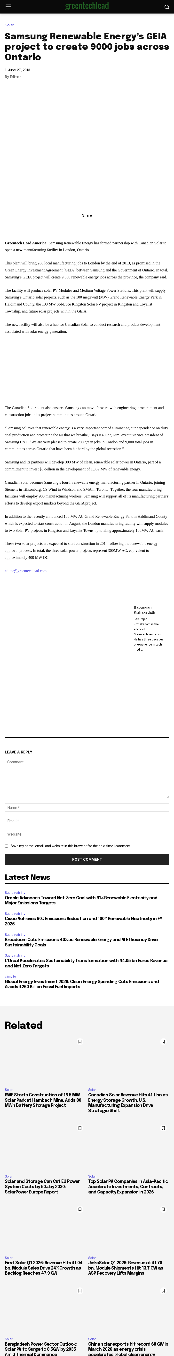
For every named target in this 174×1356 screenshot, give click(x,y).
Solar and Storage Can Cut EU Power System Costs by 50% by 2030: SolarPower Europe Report (42, 1186)
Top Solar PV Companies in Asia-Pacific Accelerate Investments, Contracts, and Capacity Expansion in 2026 (128, 1186)
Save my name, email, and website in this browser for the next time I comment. (71, 846)
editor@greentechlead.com (26, 571)
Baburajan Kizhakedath (144, 609)
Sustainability (15, 893)
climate (10, 976)
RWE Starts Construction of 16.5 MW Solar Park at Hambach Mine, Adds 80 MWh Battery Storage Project (43, 1100)
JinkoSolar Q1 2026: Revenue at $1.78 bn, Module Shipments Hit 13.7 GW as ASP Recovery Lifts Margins (125, 1268)
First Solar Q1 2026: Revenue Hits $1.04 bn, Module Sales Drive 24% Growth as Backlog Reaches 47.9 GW (43, 1268)
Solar (10, 25)
